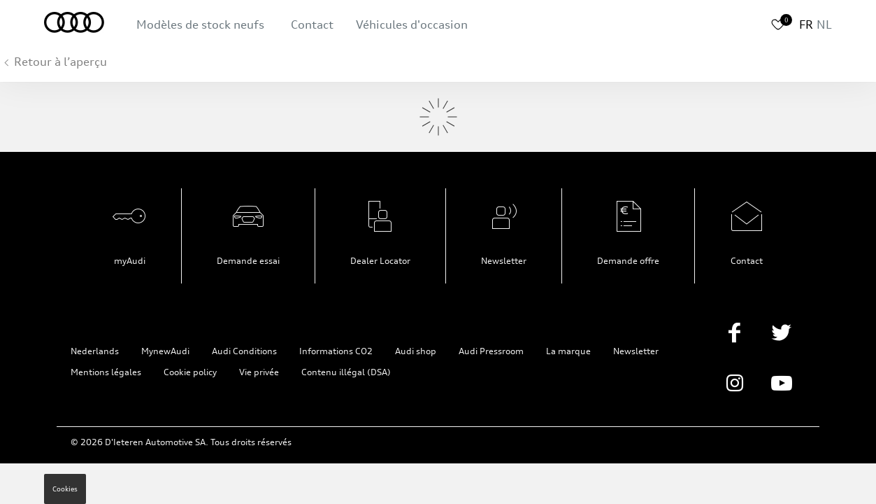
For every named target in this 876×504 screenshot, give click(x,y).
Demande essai (248, 260)
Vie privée (259, 372)
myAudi (129, 260)
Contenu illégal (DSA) (346, 372)
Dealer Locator (380, 260)
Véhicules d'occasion (412, 24)
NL (824, 24)
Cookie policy (190, 372)
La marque (568, 351)
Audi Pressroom (491, 351)
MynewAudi (165, 351)
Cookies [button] (65, 488)
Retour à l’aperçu (60, 62)
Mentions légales (106, 372)
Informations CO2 (336, 351)
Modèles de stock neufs (200, 24)
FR (806, 24)
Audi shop (415, 351)
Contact (312, 24)
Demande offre (628, 260)
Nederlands (95, 351)
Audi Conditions (244, 351)
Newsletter (503, 260)
